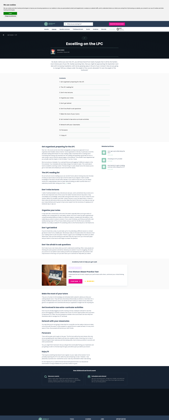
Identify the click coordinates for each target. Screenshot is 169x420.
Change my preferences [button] (10, 16)
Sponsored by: (117, 29)
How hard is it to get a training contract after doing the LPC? (116, 166)
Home (3, 35)
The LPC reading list (67, 87)
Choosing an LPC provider (115, 159)
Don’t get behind (66, 103)
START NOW (75, 281)
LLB (66, 183)
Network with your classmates (70, 125)
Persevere (64, 130)
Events (88, 29)
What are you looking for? (65, 24)
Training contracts (78, 29)
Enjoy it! (64, 135)
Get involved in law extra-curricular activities (75, 119)
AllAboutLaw (49, 24)
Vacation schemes (65, 29)
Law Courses (10, 35)
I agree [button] (10, 13)
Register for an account (117, 24)
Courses (54, 29)
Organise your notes (67, 98)
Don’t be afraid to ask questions (71, 108)
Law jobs (46, 29)
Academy (95, 29)
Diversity (103, 29)
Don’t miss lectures (67, 92)
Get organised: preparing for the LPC (72, 82)
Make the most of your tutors (70, 114)
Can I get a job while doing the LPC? (116, 152)
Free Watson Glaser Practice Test (84, 272)
